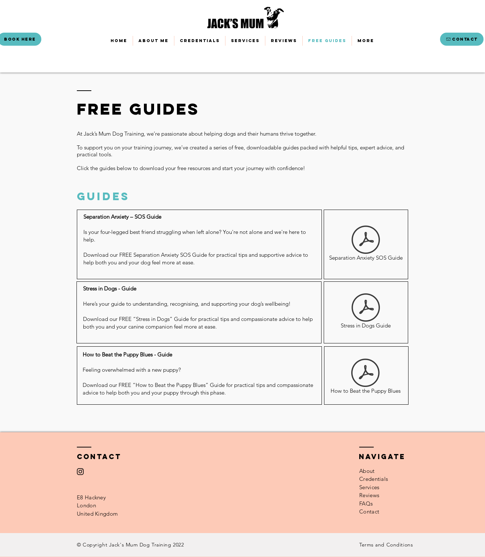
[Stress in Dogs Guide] (366, 312)
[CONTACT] (462, 39)
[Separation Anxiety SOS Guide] (366, 244)
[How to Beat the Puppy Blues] (365, 377)
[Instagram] (80, 471)
